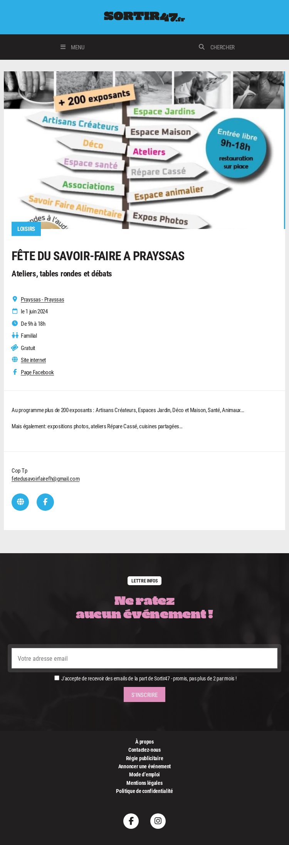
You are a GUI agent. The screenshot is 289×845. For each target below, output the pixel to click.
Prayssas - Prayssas (42, 299)
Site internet (33, 360)
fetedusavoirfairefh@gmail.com (45, 478)
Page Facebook (37, 372)
